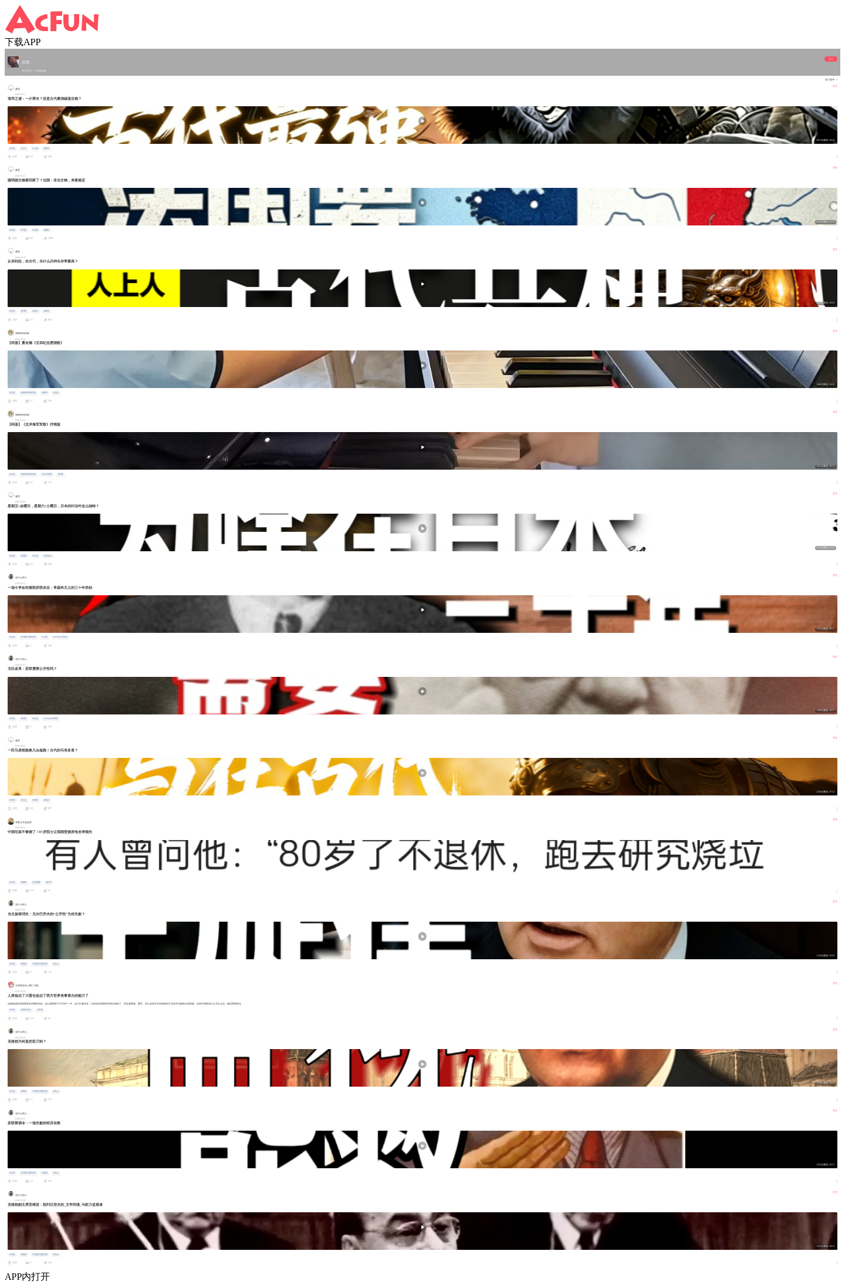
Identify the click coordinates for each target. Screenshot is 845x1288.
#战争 (46, 311)
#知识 (46, 800)
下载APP (22, 42)
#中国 (23, 230)
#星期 (23, 556)
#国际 (46, 230)
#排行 (35, 311)
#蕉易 (23, 964)
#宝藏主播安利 (28, 637)
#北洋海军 (47, 474)
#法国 (35, 230)
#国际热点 (26, 1010)
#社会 (35, 718)
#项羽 (46, 148)
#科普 (35, 800)
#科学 (49, 882)
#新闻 (23, 882)
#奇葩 (40, 1010)
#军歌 (60, 474)
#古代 (23, 148)
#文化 (35, 556)
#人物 (35, 148)
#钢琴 (45, 393)
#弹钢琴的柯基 (28, 393)
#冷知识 (47, 556)
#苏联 (23, 718)
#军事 (23, 311)
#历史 (12, 148)
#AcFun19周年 (60, 637)
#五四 (56, 393)
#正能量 (36, 882)
